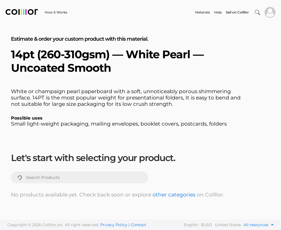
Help (218, 12)
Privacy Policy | (115, 224)
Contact (138, 224)
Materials (202, 12)
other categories (174, 195)
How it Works (56, 12)
